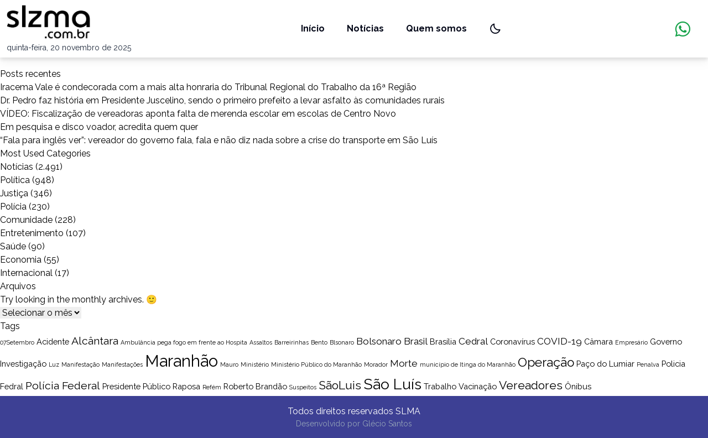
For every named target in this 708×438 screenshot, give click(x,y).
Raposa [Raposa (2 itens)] (186, 386)
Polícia (13, 206)
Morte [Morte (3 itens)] (404, 363)
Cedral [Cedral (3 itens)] (473, 341)
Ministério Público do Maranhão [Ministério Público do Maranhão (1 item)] (316, 364)
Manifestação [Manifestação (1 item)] (80, 364)
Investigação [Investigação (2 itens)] (23, 363)
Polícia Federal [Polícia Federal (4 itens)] (62, 385)
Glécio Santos (387, 423)
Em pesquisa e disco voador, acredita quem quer (99, 127)
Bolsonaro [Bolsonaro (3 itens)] (379, 341)
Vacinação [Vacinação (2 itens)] (478, 386)
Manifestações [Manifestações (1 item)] (122, 364)
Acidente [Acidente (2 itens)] (53, 341)
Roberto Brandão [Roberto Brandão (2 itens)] (255, 386)
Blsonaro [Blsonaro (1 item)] (342, 342)
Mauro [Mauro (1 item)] (229, 364)
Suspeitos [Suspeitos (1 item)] (302, 387)
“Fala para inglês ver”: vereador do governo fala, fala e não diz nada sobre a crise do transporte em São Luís (219, 140)
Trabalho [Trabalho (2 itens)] (440, 386)
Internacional (26, 273)
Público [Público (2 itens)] (156, 386)
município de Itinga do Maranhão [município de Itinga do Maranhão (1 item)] (468, 364)
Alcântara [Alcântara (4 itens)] (94, 341)
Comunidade (26, 220)
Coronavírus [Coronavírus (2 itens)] (512, 341)
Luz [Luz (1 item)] (54, 364)
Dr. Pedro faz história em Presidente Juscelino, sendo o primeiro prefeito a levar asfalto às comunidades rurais (222, 100)
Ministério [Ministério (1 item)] (255, 364)
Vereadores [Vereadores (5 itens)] (531, 385)
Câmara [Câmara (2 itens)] (598, 341)
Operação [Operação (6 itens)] (546, 362)
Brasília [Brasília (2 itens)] (443, 341)
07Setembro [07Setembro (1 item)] (17, 342)
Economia (20, 259)
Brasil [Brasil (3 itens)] (416, 341)
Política (15, 180)
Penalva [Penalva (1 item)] (648, 364)
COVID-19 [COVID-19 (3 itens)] (559, 341)
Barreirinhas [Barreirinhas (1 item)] (291, 342)
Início (313, 28)
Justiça (14, 193)
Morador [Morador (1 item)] (376, 364)
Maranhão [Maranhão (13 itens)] (181, 361)
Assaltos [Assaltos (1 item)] (260, 342)
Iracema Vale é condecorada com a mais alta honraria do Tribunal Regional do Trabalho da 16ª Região (208, 87)
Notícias (365, 28)
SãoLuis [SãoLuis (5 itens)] (340, 385)
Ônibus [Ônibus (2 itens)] (578, 386)
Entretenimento (32, 233)
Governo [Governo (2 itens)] (666, 341)
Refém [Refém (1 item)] (211, 387)
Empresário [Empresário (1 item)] (631, 342)
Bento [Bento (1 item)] (319, 342)
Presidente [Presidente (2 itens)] (121, 386)
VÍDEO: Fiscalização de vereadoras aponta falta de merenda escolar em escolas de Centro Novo (198, 113)
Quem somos (436, 28)
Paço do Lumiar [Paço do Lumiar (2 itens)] (605, 363)
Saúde (13, 246)
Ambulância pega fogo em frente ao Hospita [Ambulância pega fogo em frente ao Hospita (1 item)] (184, 342)
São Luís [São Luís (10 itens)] (392, 384)
